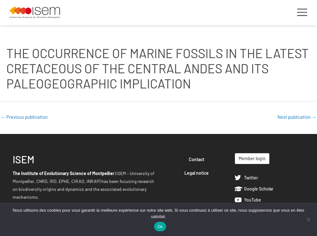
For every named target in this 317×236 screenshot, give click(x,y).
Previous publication (24, 117)
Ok (160, 226)
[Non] (308, 219)
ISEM (23, 159)
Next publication (297, 117)
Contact (196, 159)
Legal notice (196, 173)
